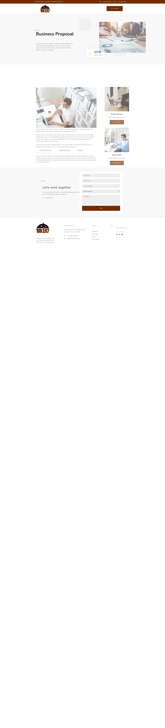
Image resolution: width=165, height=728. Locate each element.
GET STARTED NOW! (146, 8)
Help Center (133, 228)
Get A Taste (133, 8)
